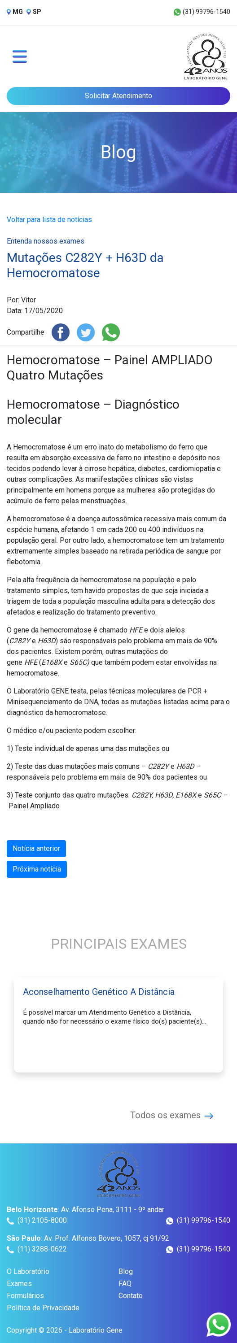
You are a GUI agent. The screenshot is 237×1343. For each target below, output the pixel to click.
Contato (130, 1295)
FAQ (125, 1283)
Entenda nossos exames (45, 241)
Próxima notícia (37, 869)
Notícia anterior (36, 848)
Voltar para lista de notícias (49, 219)
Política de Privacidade (43, 1308)
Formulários (25, 1295)
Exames (19, 1283)
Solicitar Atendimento (118, 96)
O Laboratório (28, 1271)
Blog (125, 1271)
